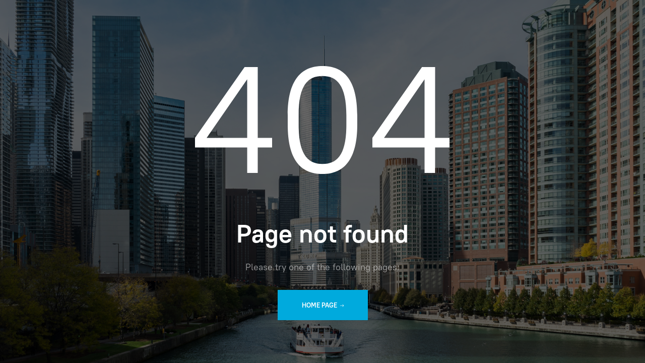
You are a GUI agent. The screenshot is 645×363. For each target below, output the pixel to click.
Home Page (323, 305)
